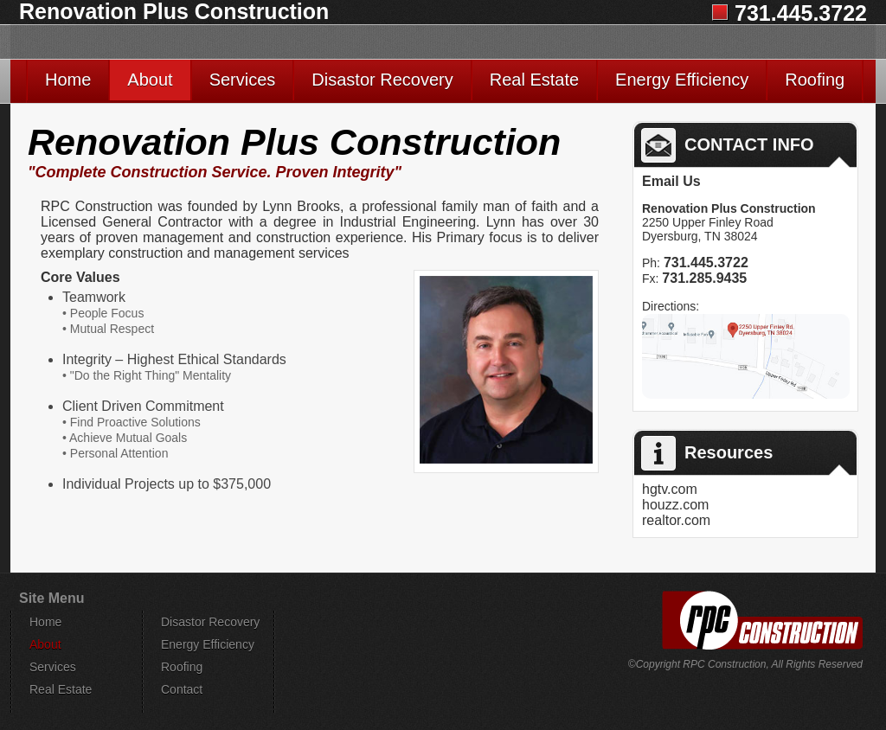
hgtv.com (669, 489)
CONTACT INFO (727, 145)
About (149, 79)
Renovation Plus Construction (174, 11)
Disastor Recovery (382, 79)
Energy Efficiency (681, 79)
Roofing (814, 79)
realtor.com (676, 520)
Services (242, 79)
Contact (181, 689)
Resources (707, 453)
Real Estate (534, 79)
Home (68, 79)
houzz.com (675, 504)
